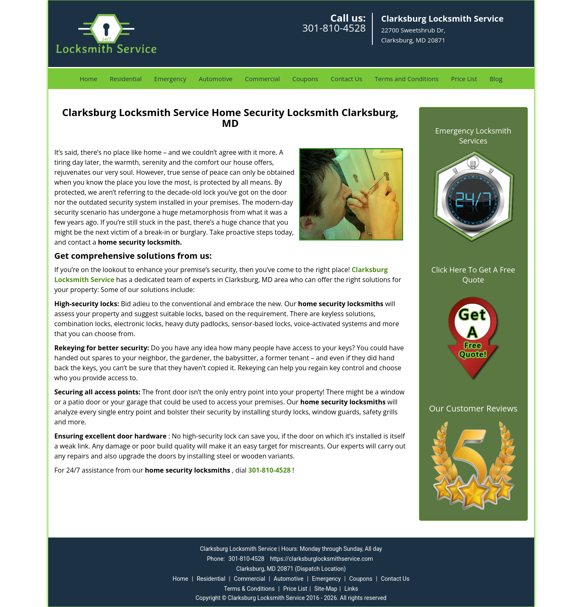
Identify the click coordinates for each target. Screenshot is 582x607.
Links (351, 588)
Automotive (216, 78)
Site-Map (326, 588)
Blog (496, 78)
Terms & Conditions (249, 588)
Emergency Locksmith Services (473, 136)
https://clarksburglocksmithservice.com (321, 558)
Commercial (262, 78)
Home (88, 78)
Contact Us (346, 78)
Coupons (305, 78)
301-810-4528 (334, 28)
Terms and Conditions (407, 78)
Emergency (170, 78)
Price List (464, 78)
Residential (126, 78)
